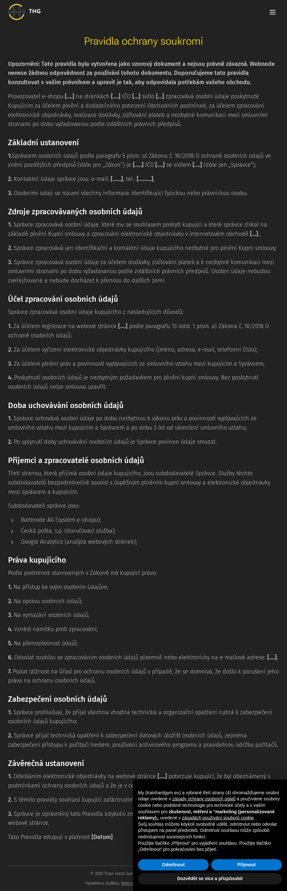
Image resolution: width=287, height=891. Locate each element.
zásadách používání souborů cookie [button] (218, 817)
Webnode (130, 883)
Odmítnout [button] (173, 864)
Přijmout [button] (247, 864)
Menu (272, 12)
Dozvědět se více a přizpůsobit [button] (210, 878)
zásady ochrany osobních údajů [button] (204, 798)
